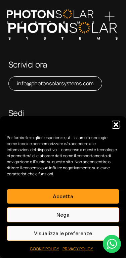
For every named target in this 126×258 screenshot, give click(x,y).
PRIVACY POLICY (77, 249)
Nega (63, 215)
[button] (116, 124)
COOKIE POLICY (44, 249)
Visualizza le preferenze (63, 233)
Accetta (63, 196)
